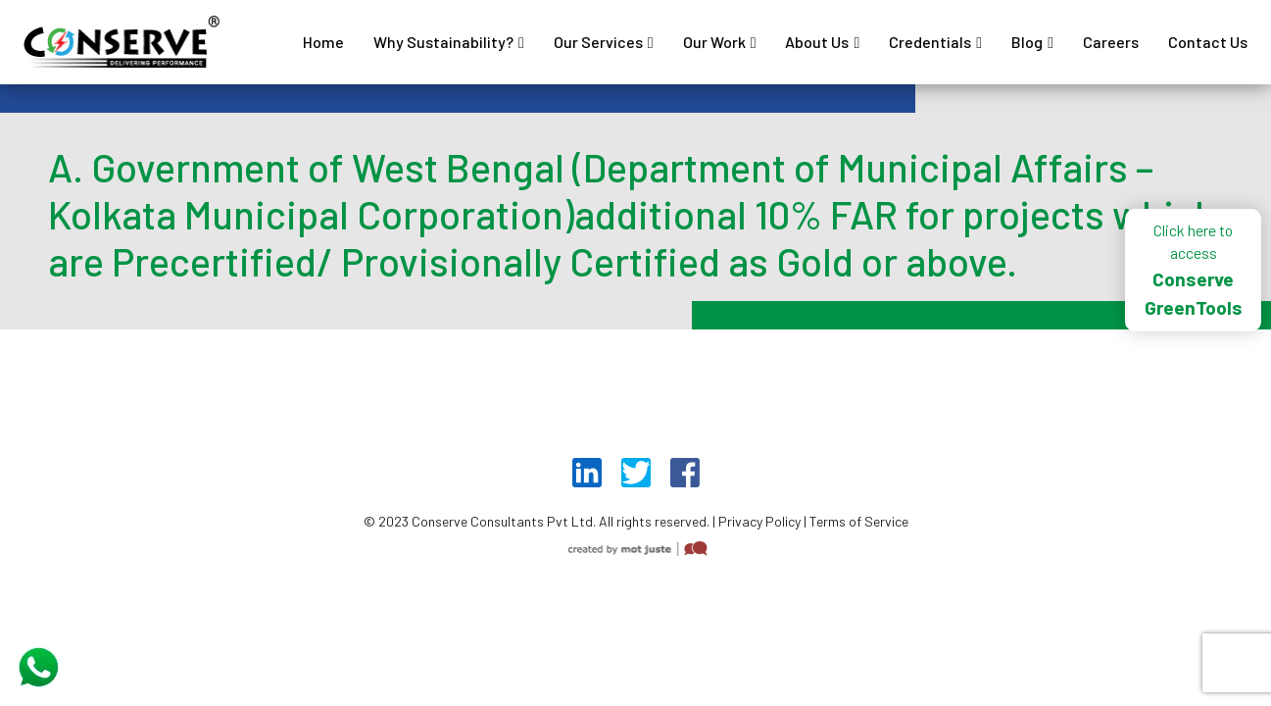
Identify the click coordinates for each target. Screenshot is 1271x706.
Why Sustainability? (443, 41)
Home (323, 41)
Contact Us (1207, 41)
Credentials (930, 41)
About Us (817, 41)
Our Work (714, 41)
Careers (1111, 41)
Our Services (598, 41)
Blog (1027, 41)
